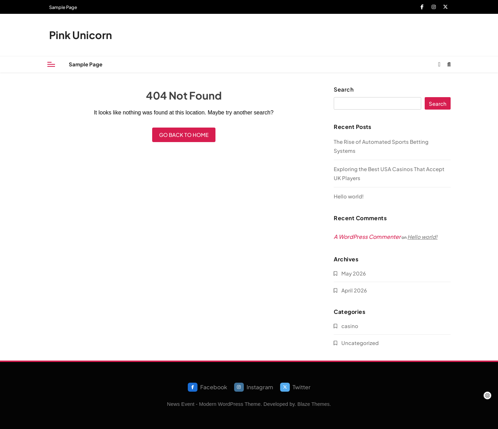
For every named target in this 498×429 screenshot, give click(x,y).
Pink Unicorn (80, 34)
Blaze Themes (313, 404)
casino (349, 326)
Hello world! (349, 196)
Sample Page (63, 7)
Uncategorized (360, 342)
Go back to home (184, 134)
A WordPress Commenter (367, 236)
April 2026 (354, 290)
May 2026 (353, 273)
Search (343, 89)
